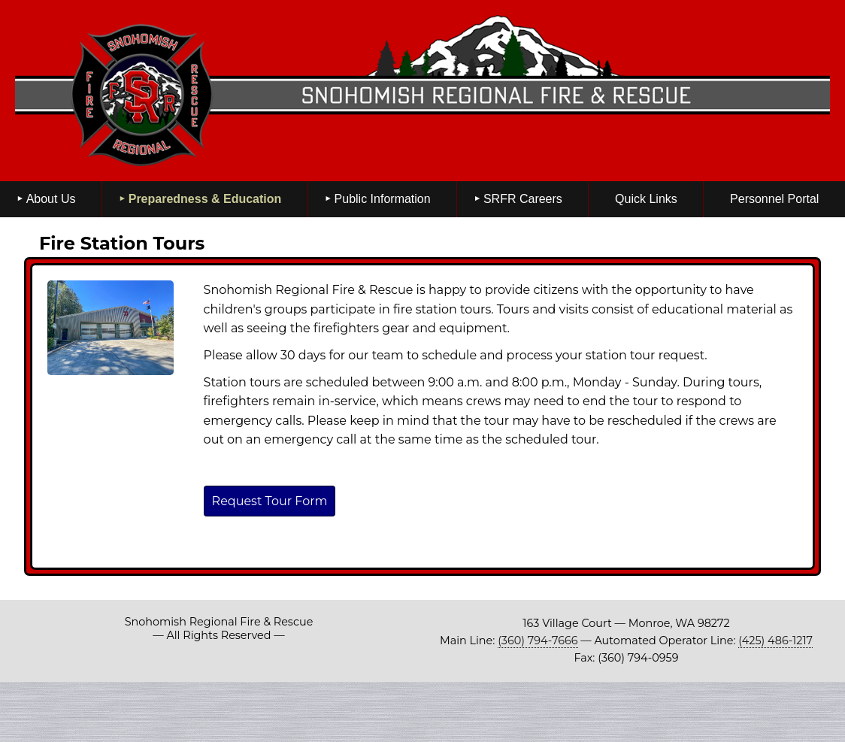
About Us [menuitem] (51, 198)
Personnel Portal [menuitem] (774, 198)
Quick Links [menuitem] (646, 198)
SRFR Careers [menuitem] (522, 198)
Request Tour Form (270, 501)
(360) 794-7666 (537, 640)
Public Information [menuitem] (383, 198)
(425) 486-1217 (775, 640)
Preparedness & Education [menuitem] (205, 198)
